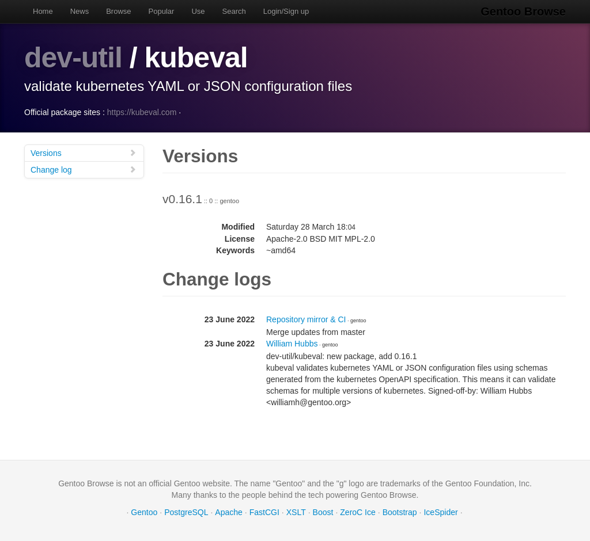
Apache (228, 512)
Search (234, 11)
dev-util (73, 57)
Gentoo (144, 512)
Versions (84, 153)
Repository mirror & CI (306, 319)
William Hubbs (291, 343)
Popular (162, 11)
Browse (118, 11)
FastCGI (264, 512)
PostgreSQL (186, 512)
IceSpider (440, 512)
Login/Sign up (286, 11)
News (79, 11)
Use (198, 11)
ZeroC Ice (357, 512)
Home (43, 11)
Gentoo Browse (523, 11)
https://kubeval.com (142, 112)
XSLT (296, 512)
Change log (84, 169)
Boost (323, 512)
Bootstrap (400, 512)
